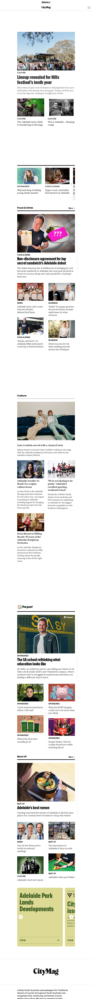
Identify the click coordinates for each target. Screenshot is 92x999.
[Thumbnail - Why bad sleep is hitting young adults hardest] (29, 181)
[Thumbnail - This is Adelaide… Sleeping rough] (61, 112)
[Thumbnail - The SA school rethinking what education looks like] (46, 647)
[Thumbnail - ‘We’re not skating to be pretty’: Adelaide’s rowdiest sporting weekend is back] (61, 484)
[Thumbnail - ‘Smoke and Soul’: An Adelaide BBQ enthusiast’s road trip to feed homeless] (30, 332)
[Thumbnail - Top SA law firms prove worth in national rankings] (30, 837)
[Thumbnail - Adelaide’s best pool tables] (61, 866)
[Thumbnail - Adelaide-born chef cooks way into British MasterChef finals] (30, 298)
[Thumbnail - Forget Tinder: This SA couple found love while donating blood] (61, 733)
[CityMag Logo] (46, 8)
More (72, 208)
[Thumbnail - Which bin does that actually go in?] (30, 729)
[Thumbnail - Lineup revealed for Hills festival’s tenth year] (46, 63)
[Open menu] (88, 7)
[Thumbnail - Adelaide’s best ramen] (46, 790)
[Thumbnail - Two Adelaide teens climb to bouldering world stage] (30, 112)
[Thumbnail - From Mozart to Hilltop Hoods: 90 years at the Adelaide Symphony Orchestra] (30, 537)
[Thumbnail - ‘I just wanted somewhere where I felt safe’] (30, 698)
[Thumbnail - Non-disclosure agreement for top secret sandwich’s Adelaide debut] (46, 246)
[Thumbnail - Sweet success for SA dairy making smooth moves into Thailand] (61, 335)
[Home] (46, 2)
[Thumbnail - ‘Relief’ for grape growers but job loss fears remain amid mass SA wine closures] (61, 299)
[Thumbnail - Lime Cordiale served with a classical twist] (46, 429)
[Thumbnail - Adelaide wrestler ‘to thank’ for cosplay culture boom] (30, 484)
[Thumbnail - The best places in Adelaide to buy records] (61, 836)
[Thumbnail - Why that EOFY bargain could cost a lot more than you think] (61, 699)
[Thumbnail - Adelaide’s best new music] (30, 868)
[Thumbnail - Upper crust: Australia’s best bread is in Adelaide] (57, 181)
